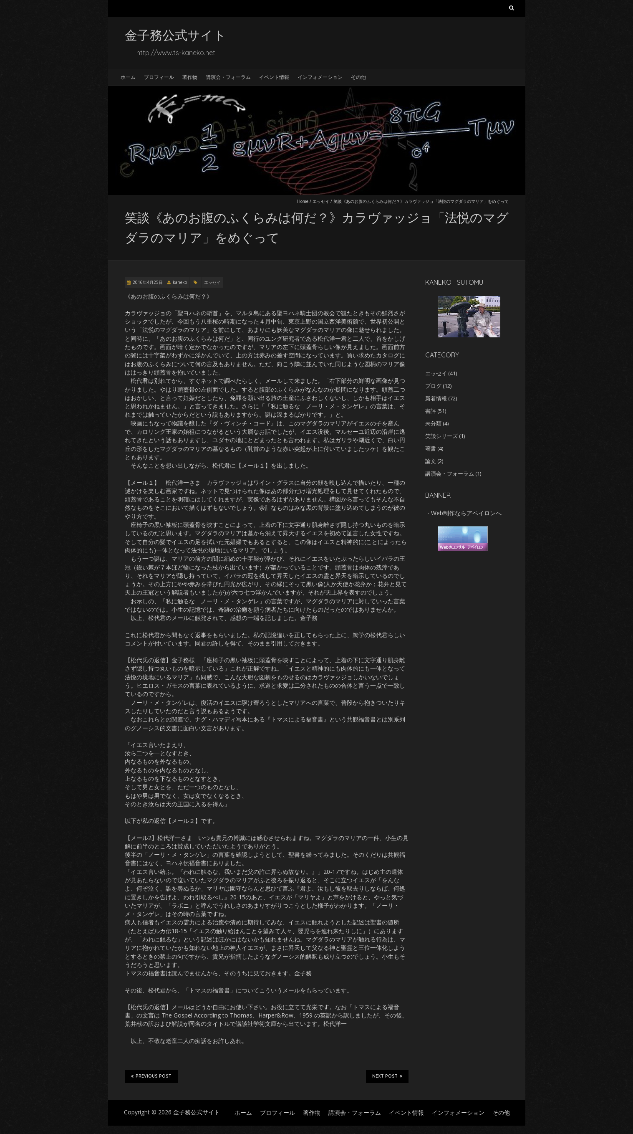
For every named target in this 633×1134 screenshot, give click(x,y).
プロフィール (159, 77)
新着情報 (436, 398)
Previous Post (151, 1076)
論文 (430, 461)
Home (302, 201)
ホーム (128, 77)
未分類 (433, 423)
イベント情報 (274, 77)
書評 (430, 411)
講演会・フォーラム (228, 77)
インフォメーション (320, 77)
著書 (430, 448)
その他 (358, 77)
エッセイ (321, 201)
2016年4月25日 (148, 282)
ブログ (433, 386)
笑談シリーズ (441, 436)
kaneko (180, 282)
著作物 (189, 77)
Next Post (387, 1076)
